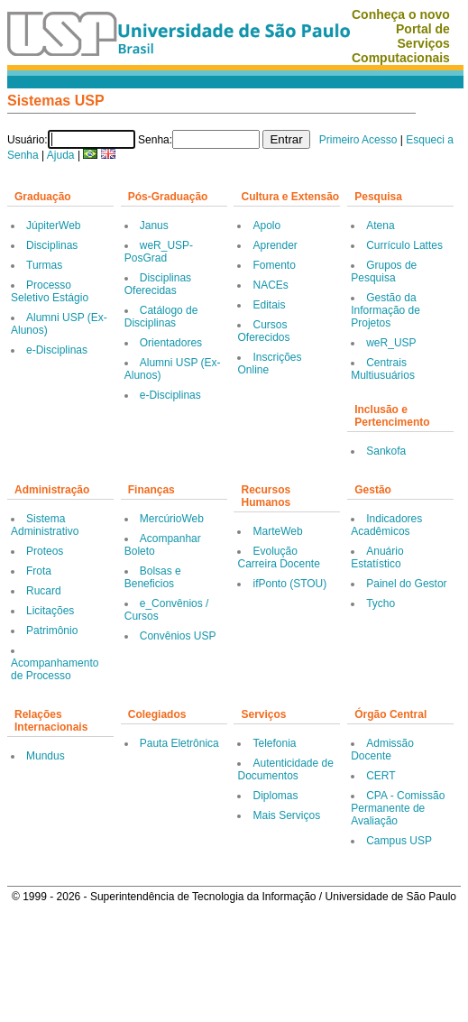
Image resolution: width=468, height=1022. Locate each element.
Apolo (266, 225)
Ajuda (61, 155)
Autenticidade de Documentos (285, 769)
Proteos (44, 551)
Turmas (44, 265)
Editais (268, 305)
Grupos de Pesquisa (384, 271)
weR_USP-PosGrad (158, 251)
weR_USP (391, 342)
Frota (38, 571)
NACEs (270, 285)
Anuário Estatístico (377, 557)
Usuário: (27, 140)
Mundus (45, 756)
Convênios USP (178, 636)
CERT (380, 775)
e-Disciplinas (56, 350)
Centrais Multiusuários (383, 369)
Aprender (274, 245)
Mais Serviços (286, 815)
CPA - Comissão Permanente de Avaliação (398, 808)
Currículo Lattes (404, 245)
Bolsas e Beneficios (152, 577)
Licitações (50, 610)
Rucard (43, 591)
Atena (380, 225)
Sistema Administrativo (44, 525)
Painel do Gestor (406, 583)
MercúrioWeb (172, 518)
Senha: (155, 140)
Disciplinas (52, 245)
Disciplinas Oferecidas (157, 284)
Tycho (380, 603)
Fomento (273, 265)
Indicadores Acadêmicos (386, 525)
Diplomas (275, 795)
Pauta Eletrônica (179, 743)
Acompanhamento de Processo (54, 669)
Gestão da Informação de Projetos (385, 310)
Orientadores (171, 342)
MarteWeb (277, 531)
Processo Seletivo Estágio (49, 291)
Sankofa (386, 451)
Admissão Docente (382, 749)
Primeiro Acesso (358, 140)
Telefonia (274, 743)
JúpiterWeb (53, 225)
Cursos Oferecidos (263, 331)
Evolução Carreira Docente (278, 557)
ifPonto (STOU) (289, 583)
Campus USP (399, 840)
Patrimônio (52, 630)
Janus (154, 225)
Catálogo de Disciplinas (161, 316)
